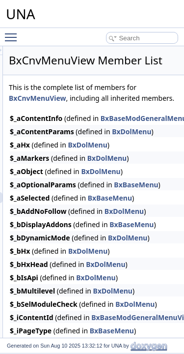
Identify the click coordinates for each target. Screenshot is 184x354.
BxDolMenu (142, 169)
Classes (45, 67)
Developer (48, 316)
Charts (43, 57)
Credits (44, 284)
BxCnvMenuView (136, 112)
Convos (45, 89)
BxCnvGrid (57, 176)
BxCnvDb (55, 132)
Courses (46, 273)
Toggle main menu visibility (13, 33)
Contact (45, 78)
